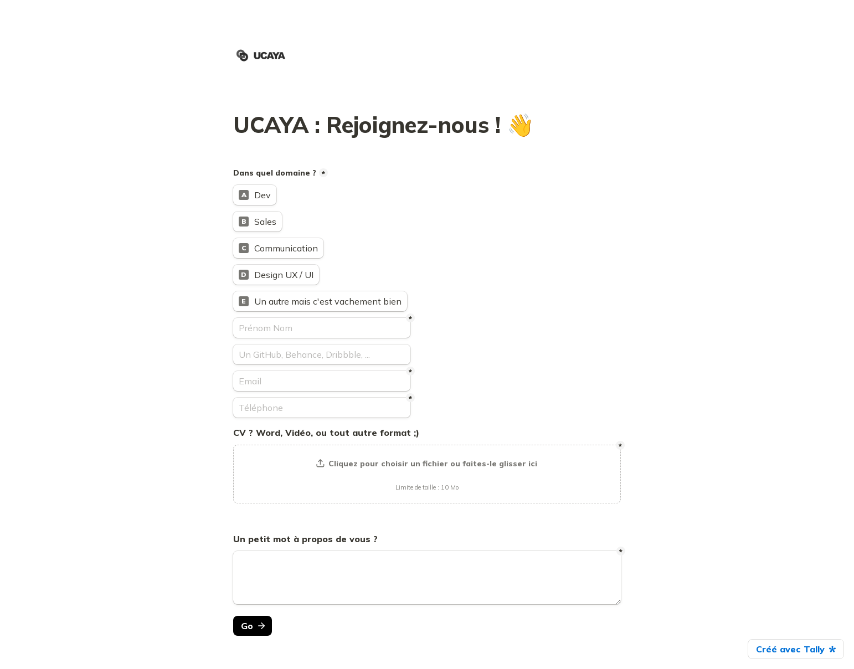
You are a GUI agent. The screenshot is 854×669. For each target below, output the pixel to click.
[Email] (321, 381)
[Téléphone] (321, 408)
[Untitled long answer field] (427, 577)
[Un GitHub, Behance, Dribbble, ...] (321, 354)
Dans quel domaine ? (274, 173)
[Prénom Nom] (321, 328)
